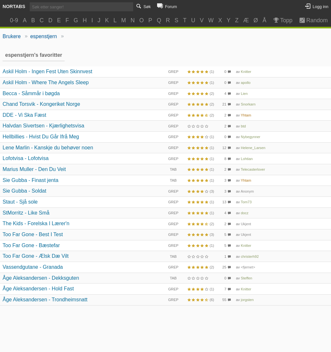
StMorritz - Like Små (26, 213)
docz (245, 213)
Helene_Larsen (253, 148)
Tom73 (246, 202)
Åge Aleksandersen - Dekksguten (41, 278)
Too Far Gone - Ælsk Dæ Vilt (36, 256)
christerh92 (250, 256)
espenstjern (43, 36)
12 (224, 148)
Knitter (246, 72)
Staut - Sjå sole (20, 202)
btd (243, 126)
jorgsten (247, 300)
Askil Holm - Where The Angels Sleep (46, 82)
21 (224, 104)
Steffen (246, 278)
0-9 (14, 20)
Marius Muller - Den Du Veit (34, 169)
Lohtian (247, 159)
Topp (282, 20)
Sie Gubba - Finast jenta (31, 180)
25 (224, 267)
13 (224, 202)
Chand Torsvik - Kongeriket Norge (41, 104)
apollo (246, 83)
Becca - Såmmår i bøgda (31, 93)
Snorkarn (248, 104)
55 (224, 300)
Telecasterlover (253, 169)
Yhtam (246, 115)
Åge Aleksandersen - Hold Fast (38, 288)
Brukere (12, 36)
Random (310, 20)
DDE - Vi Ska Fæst (24, 115)
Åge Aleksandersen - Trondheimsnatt (45, 299)
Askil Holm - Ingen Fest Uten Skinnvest (47, 71)
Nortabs (14, 6)
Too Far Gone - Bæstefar (31, 245)
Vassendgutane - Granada (33, 267)
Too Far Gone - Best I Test (33, 234)
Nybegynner (250, 137)
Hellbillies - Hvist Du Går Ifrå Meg (41, 136)
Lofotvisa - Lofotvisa (25, 158)
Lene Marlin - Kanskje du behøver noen (48, 147)
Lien (244, 94)
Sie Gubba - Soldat (24, 191)
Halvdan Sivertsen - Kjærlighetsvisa (43, 125)
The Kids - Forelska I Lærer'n (36, 223)
